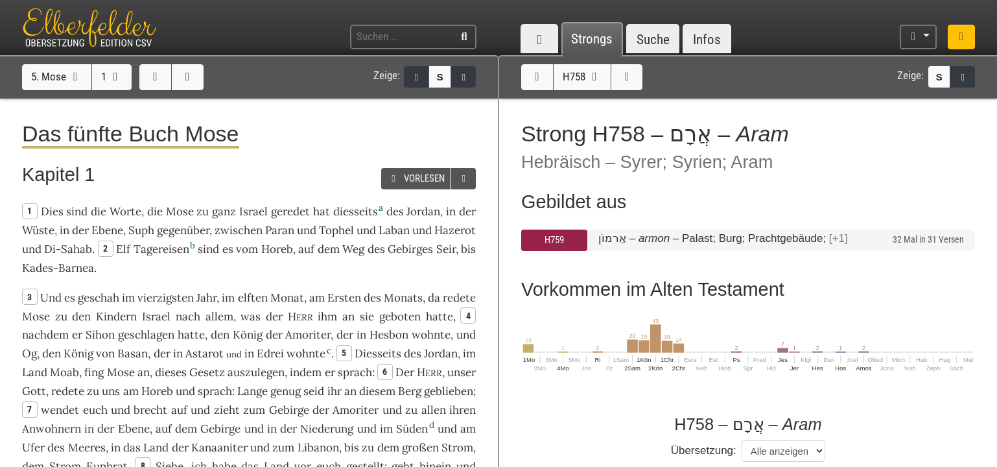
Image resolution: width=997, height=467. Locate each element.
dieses (171, 372)
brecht (150, 410)
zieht (227, 410)
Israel (253, 211)
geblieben (448, 391)
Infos (707, 39)
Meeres (87, 447)
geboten (400, 316)
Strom (457, 447)
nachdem (45, 335)
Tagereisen (161, 249)
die (155, 211)
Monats (403, 298)
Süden (412, 429)
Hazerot (455, 230)
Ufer (33, 447)
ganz (224, 211)
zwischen (239, 230)
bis (468, 249)
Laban (394, 230)
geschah (98, 298)
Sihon (100, 335)
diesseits (355, 211)
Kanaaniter (219, 447)
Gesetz (207, 372)
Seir (446, 249)
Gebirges (410, 249)
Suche (653, 39)
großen (420, 447)
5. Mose (56, 76)
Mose (180, 211)
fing (94, 372)
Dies (52, 211)
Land (34, 372)
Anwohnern (51, 429)
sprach (355, 372)
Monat (287, 298)
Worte (125, 211)
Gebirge (289, 410)
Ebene (107, 230)
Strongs (592, 39)
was (250, 316)
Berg (409, 391)
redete (459, 298)
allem (219, 316)
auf (179, 410)
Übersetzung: (703, 450)
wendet (60, 410)
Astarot (204, 353)
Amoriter (308, 335)
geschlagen (146, 335)
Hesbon (388, 335)
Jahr (206, 298)
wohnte (431, 335)
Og (29, 353)
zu (202, 211)
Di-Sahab (68, 249)
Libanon (318, 447)
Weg (353, 249)
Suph (141, 230)
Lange (252, 391)
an (348, 316)
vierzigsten (165, 298)
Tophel (336, 230)
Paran (279, 230)
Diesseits (378, 353)
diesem (377, 391)
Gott (34, 391)
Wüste (38, 230)
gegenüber (183, 230)
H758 (582, 76)
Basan (132, 353)
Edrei (270, 353)
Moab (64, 372)
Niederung (326, 429)
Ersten (344, 298)
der (344, 335)
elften (253, 298)
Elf (123, 249)
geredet (290, 211)
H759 (554, 240)
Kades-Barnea (58, 268)
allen (433, 410)
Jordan (423, 211)
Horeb (277, 249)
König (248, 335)
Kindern (116, 316)
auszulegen (256, 372)
